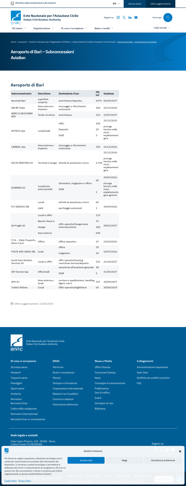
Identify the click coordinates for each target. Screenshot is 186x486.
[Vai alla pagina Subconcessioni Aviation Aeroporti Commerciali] (93, 42)
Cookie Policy (10, 480)
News (98, 377)
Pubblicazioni (102, 388)
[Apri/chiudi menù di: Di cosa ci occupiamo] (74, 28)
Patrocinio (58, 367)
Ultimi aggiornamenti (161, 3)
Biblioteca (100, 408)
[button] (180, 451)
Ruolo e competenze (63, 372)
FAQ (139, 383)
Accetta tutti (86, 460)
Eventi (98, 397)
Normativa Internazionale (24, 413)
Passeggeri (16, 383)
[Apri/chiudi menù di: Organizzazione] (43, 28)
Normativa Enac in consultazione (28, 419)
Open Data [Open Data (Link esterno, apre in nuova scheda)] (142, 372)
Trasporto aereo (19, 377)
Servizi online (134, 3)
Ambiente (16, 393)
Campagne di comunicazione (110, 383)
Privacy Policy (24, 480)
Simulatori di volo (104, 403)
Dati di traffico (102, 392)
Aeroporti (16, 372)
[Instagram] (118, 17)
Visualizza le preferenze (163, 460)
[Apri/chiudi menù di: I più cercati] (162, 27)
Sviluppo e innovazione (65, 383)
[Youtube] (136, 17)
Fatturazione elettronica (65, 404)
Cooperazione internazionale (68, 388)
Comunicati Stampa (105, 372)
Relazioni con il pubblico (65, 393)
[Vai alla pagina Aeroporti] (23, 42)
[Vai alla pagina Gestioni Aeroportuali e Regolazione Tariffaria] (49, 42)
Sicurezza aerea (19, 367)
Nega (124, 460)
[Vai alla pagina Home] (13, 42)
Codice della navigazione (24, 408)
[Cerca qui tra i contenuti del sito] (162, 17)
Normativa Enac (19, 403)
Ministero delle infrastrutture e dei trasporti (35, 2)
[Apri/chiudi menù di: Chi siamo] (19, 28)
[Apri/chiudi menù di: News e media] (104, 28)
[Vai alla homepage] (44, 17)
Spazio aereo (17, 388)
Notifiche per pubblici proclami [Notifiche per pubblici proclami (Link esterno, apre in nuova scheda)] (153, 377)
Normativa (16, 399)
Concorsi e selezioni (63, 399)
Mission (57, 377)
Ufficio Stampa (102, 367)
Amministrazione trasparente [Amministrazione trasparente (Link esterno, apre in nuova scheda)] (152, 367)
